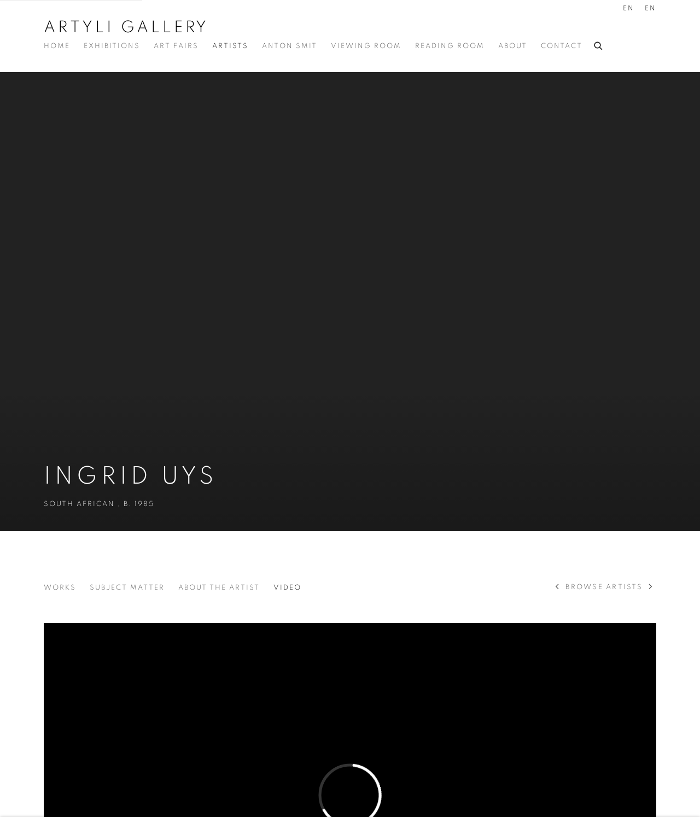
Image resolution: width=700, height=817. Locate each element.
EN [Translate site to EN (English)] (628, 8)
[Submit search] (599, 44)
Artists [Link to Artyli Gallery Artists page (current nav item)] (230, 46)
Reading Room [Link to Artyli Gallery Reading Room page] (450, 46)
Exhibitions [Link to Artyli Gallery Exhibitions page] (112, 46)
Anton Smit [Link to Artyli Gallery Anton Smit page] (289, 46)
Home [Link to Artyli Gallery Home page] (57, 46)
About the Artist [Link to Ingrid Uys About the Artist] (219, 587)
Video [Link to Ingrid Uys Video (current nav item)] (287, 587)
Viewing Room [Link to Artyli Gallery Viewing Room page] (366, 46)
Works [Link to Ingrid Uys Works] (60, 587)
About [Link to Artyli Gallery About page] (512, 46)
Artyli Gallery (126, 27)
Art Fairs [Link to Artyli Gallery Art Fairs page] (176, 46)
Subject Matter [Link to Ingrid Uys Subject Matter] (127, 587)
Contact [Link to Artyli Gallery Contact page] (561, 46)
